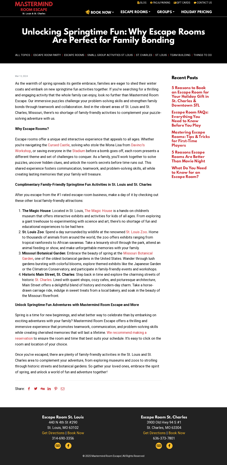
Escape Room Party (47, 55)
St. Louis (161, 55)
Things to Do (203, 55)
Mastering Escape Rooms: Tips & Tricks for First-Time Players (191, 138)
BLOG (142, 2)
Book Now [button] (101, 12)
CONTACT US (202, 2)
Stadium (78, 151)
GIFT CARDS (181, 2)
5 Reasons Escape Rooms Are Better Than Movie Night (188, 156)
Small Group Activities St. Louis (110, 55)
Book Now (75, 433)
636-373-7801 (164, 438)
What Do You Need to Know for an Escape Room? (189, 172)
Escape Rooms (74, 55)
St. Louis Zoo (136, 232)
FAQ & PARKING (160, 2)
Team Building (180, 55)
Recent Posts (185, 77)
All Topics (22, 55)
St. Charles (144, 55)
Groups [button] (164, 11)
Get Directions (53, 433)
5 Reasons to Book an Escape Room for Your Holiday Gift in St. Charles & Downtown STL (190, 96)
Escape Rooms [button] (134, 11)
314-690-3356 (63, 438)
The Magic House (98, 211)
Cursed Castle (59, 145)
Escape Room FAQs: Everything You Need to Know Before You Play (190, 118)
